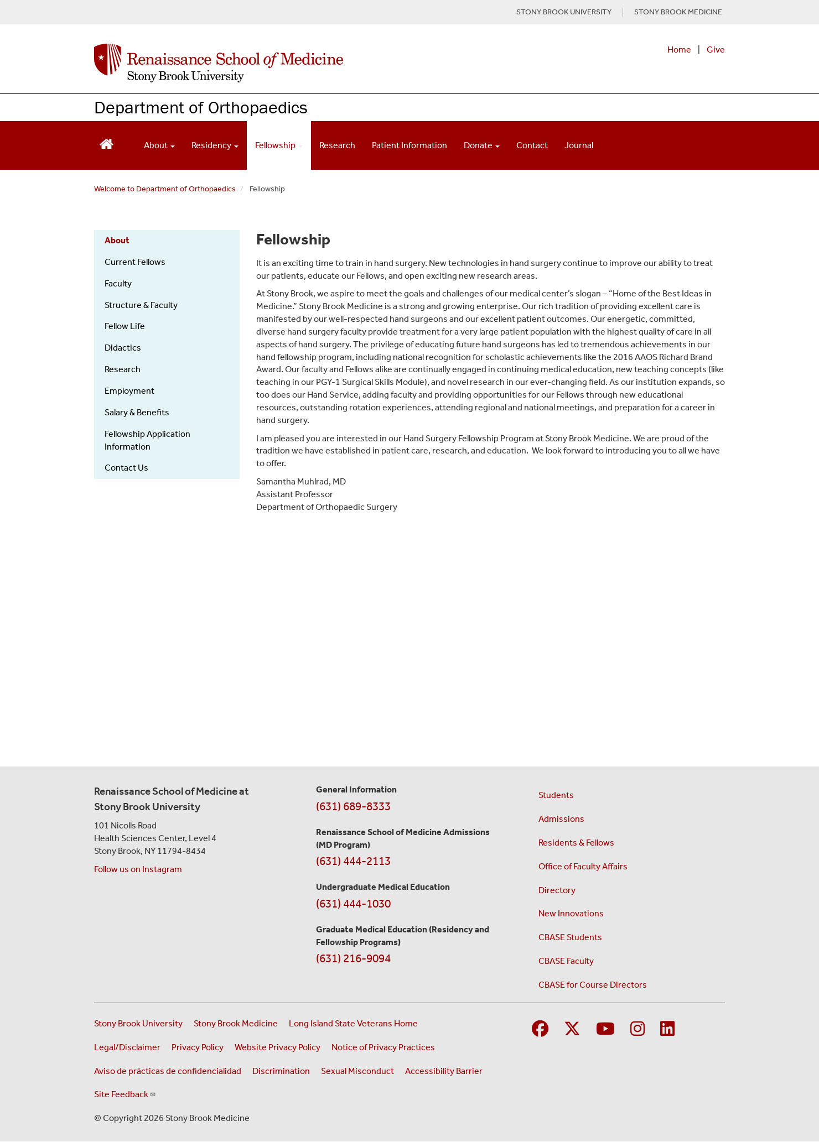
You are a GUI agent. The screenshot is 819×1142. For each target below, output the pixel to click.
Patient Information (409, 145)
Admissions (561, 819)
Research (337, 145)
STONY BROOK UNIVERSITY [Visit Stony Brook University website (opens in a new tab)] (563, 12)
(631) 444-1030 (353, 903)
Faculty (118, 283)
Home (679, 49)
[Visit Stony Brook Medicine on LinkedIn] (667, 1029)
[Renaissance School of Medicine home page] (295, 63)
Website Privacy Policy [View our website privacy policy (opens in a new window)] (277, 1047)
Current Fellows (135, 262)
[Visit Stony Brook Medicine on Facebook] (540, 1029)
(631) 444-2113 (353, 861)
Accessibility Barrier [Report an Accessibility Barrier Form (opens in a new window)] (444, 1071)
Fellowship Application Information (147, 440)
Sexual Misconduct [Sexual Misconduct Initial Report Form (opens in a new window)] (357, 1071)
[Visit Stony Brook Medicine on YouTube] (605, 1029)
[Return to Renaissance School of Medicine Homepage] (106, 143)
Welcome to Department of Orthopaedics (165, 189)
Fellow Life (125, 326)
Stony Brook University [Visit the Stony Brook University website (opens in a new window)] (138, 1023)
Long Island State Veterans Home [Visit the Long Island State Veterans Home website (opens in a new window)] (353, 1023)
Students (556, 795)
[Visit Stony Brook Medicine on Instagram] (637, 1029)
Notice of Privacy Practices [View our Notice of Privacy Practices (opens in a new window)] (383, 1047)
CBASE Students (570, 937)
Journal (578, 145)
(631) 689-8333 (353, 806)
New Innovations (571, 913)
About (117, 240)
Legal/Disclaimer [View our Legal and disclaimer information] (127, 1047)
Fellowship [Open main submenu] (279, 145)
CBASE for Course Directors (592, 984)
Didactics (123, 347)
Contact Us (126, 467)
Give (716, 49)
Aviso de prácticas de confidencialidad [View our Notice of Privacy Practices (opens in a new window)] (167, 1071)
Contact (532, 145)
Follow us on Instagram (138, 869)
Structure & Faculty (141, 305)
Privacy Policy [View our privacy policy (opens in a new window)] (198, 1047)
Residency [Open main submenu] (215, 145)
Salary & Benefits (137, 412)
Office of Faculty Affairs (583, 866)
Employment (129, 390)
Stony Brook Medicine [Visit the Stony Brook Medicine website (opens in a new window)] (236, 1023)
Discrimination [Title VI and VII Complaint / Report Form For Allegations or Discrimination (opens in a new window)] (281, 1071)
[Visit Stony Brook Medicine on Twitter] (572, 1029)
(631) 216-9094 (353, 958)
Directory (557, 890)
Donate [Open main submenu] (482, 145)
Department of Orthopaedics (201, 107)
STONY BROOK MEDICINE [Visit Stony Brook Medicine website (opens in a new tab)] (678, 12)
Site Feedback (125, 1094)
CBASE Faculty (566, 961)
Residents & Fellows (576, 842)
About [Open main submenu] (159, 145)
